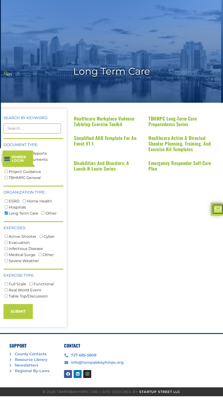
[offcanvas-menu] (218, 209)
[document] (111, 209)
